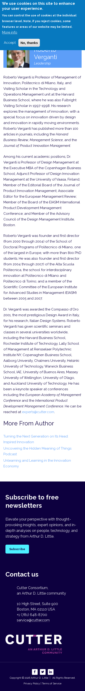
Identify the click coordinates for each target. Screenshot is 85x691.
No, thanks (29, 38)
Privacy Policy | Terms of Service (42, 683)
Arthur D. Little (39, 677)
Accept (10, 38)
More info (9, 28)
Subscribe (17, 549)
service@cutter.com (33, 620)
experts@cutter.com (38, 412)
